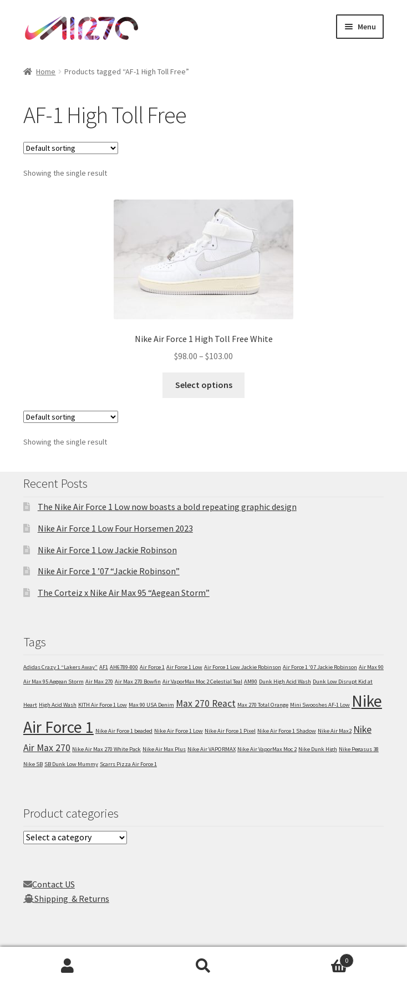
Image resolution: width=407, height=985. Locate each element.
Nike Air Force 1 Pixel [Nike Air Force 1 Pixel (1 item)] (230, 730)
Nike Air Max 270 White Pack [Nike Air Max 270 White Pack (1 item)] (106, 749)
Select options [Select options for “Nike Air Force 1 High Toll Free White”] (203, 384)
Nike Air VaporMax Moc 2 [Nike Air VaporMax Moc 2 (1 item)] (267, 749)
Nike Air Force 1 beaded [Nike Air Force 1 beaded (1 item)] (123, 730)
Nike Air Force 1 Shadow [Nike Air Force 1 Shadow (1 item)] (286, 730)
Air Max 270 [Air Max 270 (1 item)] (99, 681)
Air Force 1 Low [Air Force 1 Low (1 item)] (184, 667)
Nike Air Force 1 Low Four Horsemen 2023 (115, 528)
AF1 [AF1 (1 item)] (103, 667)
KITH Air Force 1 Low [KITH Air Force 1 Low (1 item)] (102, 704)
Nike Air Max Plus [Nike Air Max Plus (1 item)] (164, 749)
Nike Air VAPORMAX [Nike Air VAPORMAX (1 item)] (211, 749)
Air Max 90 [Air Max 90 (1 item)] (371, 667)
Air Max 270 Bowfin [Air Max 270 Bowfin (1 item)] (138, 681)
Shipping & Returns (71, 898)
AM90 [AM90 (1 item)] (250, 681)
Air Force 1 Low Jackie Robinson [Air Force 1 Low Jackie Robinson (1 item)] (242, 667)
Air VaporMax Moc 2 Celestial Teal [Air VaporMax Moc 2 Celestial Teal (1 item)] (202, 681)
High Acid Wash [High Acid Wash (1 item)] (58, 704)
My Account (68, 966)
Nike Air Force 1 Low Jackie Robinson (107, 549)
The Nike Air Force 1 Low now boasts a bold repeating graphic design (167, 506)
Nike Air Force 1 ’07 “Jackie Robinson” (109, 570)
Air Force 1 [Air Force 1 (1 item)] (152, 667)
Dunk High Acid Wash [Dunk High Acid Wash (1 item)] (285, 681)
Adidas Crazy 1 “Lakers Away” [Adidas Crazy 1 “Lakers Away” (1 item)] (60, 667)
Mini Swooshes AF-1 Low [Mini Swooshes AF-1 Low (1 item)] (320, 704)
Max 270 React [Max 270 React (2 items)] (206, 703)
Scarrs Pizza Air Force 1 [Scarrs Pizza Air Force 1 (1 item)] (128, 764)
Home (45, 71)
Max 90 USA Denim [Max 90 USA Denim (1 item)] (151, 704)
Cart (312, 958)
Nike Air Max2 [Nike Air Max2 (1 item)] (335, 730)
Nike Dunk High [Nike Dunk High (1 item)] (317, 749)
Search (204, 966)
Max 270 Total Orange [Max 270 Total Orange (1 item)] (262, 704)
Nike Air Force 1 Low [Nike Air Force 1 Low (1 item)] (178, 730)
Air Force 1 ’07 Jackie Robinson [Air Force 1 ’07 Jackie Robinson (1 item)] (320, 667)
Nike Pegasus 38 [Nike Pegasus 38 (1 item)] (359, 749)
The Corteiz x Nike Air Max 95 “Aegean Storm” (124, 592)
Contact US (53, 884)
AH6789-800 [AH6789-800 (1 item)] (124, 667)
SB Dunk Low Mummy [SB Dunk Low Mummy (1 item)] (71, 764)
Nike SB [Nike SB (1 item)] (33, 764)
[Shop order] (70, 148)
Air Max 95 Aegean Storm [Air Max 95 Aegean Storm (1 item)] (53, 681)
